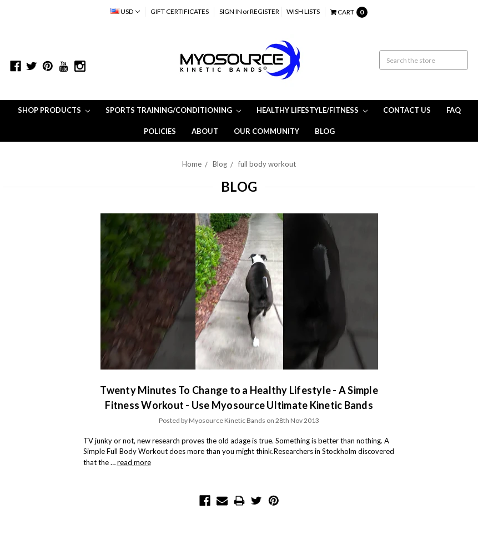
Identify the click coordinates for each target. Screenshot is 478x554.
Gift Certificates (179, 11)
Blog (325, 131)
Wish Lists (303, 11)
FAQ (453, 110)
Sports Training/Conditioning (173, 110)
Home (192, 163)
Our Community (266, 131)
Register (264, 11)
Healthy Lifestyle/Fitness (312, 110)
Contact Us (407, 110)
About (205, 131)
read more (134, 462)
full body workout (267, 163)
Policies (160, 131)
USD (125, 11)
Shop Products (54, 110)
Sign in (230, 11)
